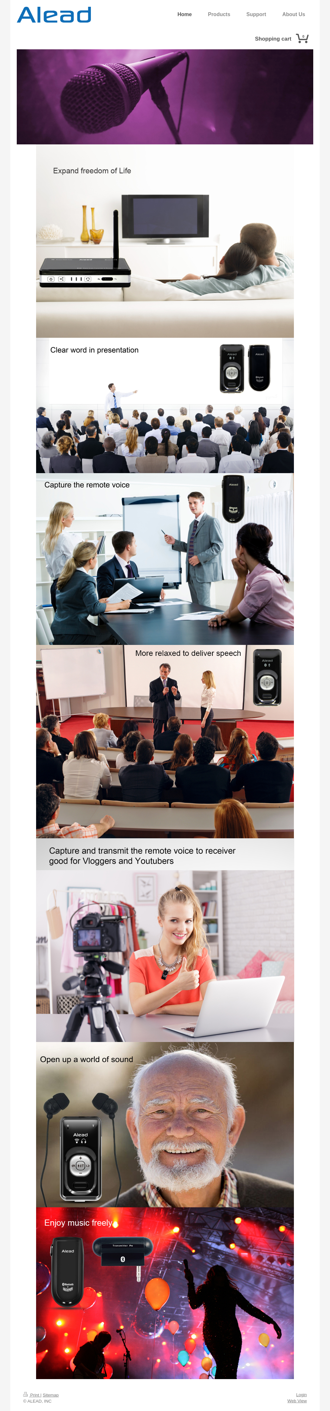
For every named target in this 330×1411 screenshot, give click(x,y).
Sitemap (51, 1395)
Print (31, 1395)
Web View (297, 1400)
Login (301, 1394)
